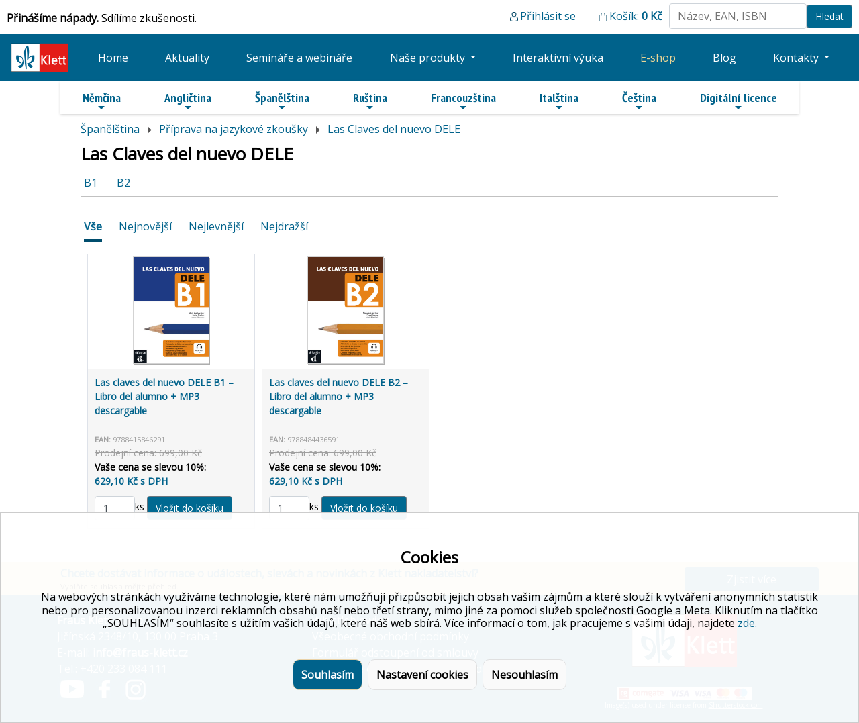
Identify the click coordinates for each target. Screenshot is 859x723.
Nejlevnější (216, 226)
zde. (747, 623)
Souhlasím (327, 674)
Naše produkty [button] (429, 57)
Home (113, 57)
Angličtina (187, 101)
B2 (123, 182)
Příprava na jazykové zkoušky (233, 129)
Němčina (102, 101)
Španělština (282, 101)
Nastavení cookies (422, 674)
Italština (559, 101)
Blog (724, 57)
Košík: (635, 16)
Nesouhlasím (524, 674)
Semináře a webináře (299, 57)
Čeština (639, 101)
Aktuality (187, 57)
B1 (90, 182)
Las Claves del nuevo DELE (393, 129)
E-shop (658, 57)
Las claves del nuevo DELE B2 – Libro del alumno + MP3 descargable (338, 396)
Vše (93, 226)
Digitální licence (738, 101)
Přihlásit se (548, 16)
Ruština (370, 101)
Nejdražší (284, 226)
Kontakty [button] (797, 57)
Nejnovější (145, 226)
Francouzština (463, 101)
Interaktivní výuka (558, 57)
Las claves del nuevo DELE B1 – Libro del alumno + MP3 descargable (164, 396)
